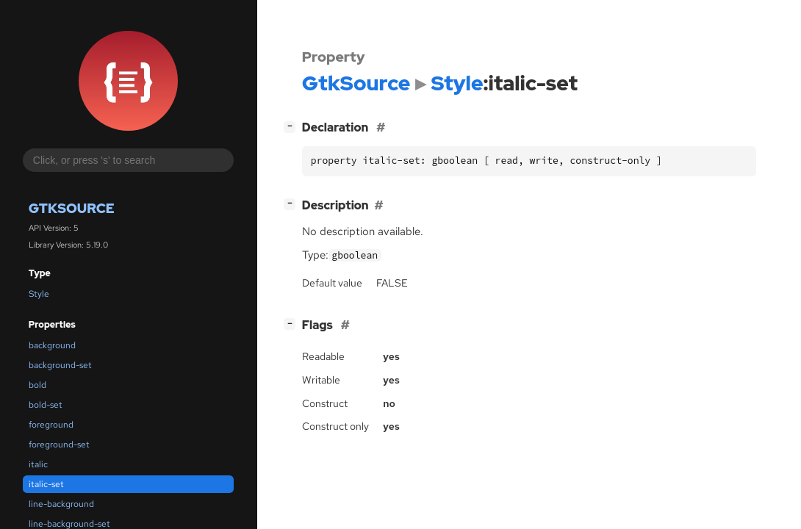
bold (37, 385)
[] (292, 126)
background (52, 345)
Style (39, 294)
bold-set (45, 405)
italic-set (46, 484)
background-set (60, 365)
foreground (51, 425)
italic (38, 464)
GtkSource (72, 208)
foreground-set (59, 444)
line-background (61, 504)
